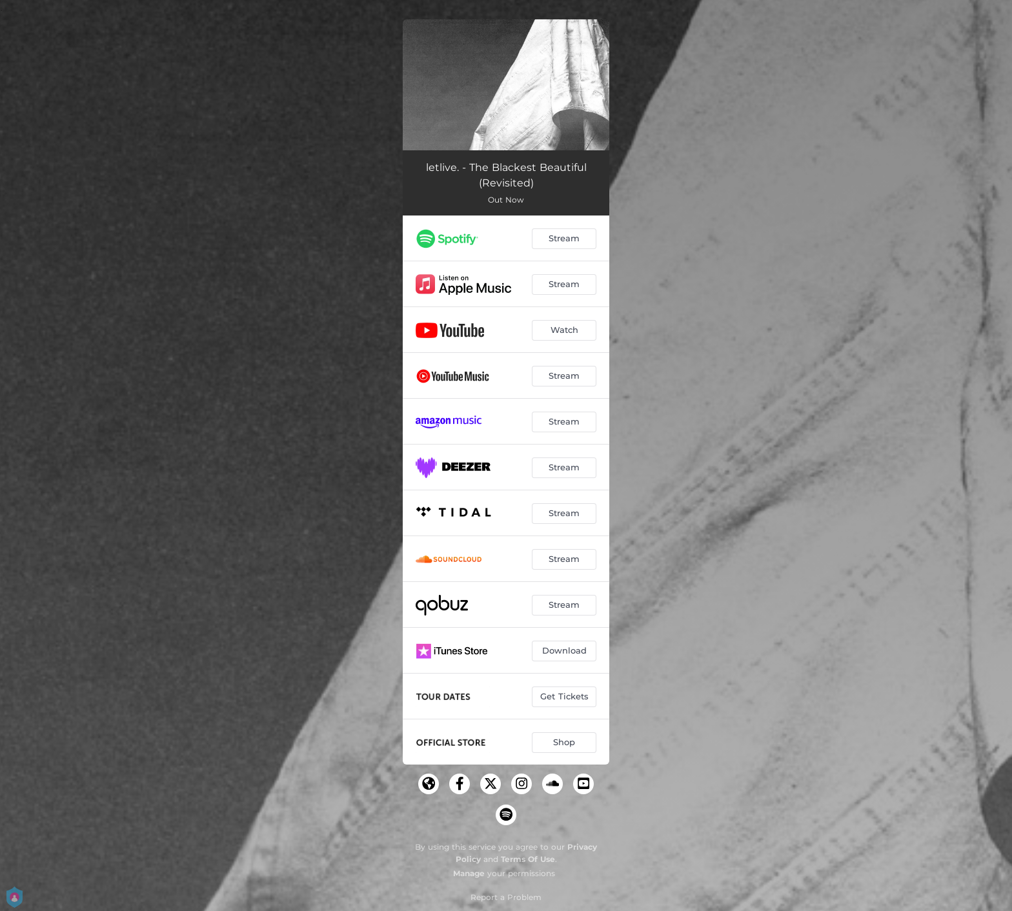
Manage (469, 873)
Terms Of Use (528, 859)
